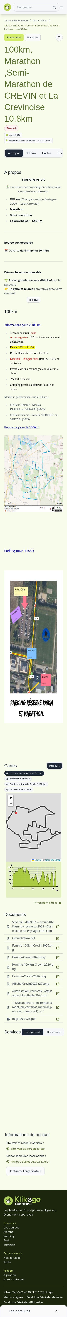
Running (9, 1236)
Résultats (32, 37)
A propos (14, 153)
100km (31, 153)
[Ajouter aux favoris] (59, 37)
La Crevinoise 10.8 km (18, 789)
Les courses (11, 1227)
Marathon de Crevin (18, 778)
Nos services (12, 1258)
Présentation (13, 37)
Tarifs (7, 1262)
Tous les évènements (16, 20)
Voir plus (33, 299)
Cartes (46, 153)
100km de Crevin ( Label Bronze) (24, 773)
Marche (8, 1232)
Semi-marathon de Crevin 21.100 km (26, 784)
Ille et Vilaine (40, 20)
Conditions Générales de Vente (44, 1297)
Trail (6, 1240)
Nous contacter (14, 1279)
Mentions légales (13, 1297)
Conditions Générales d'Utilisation (23, 1302)
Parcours (54, 765)
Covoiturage (54, 1032)
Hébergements (32, 1032)
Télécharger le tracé (47, 902)
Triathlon (9, 1245)
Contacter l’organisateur (25, 1171)
